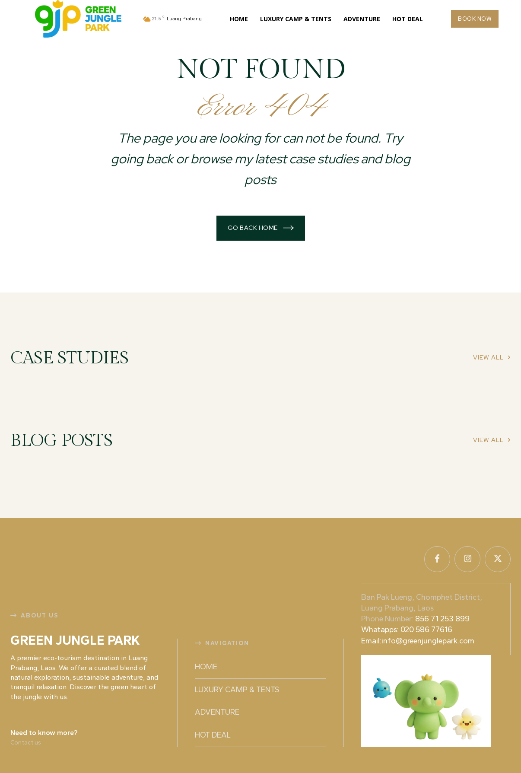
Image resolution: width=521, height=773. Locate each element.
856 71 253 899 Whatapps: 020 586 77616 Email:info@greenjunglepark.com (419, 629)
